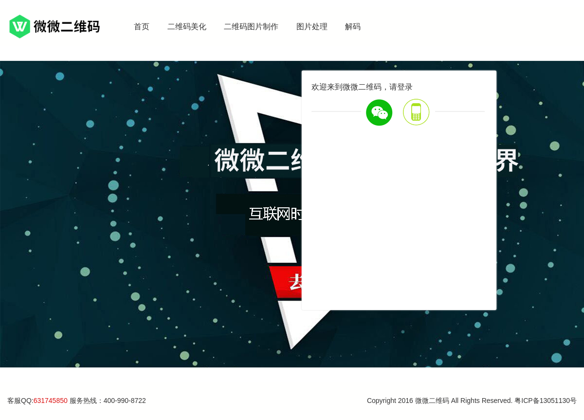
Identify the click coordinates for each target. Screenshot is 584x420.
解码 (353, 26)
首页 (141, 26)
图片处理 (312, 26)
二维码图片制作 (251, 26)
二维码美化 (186, 26)
